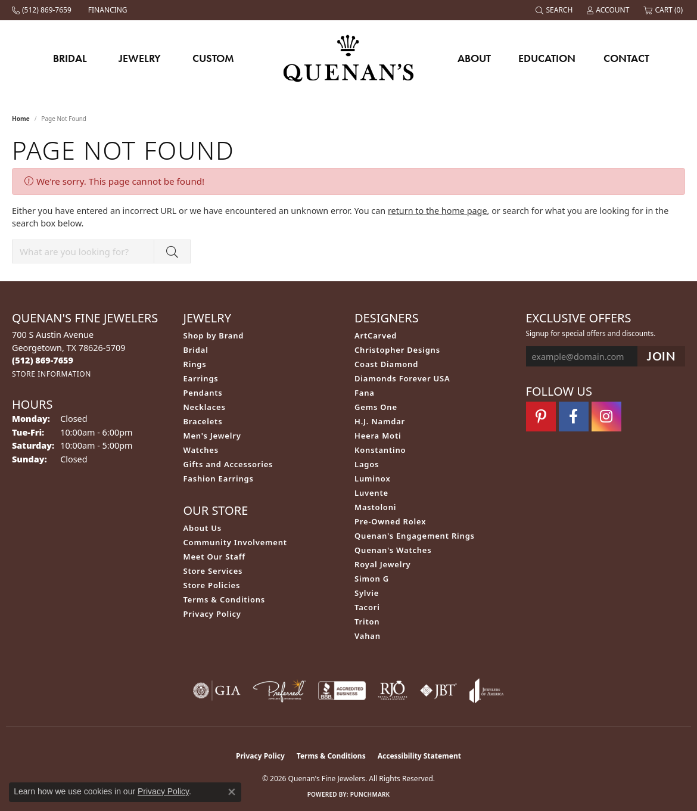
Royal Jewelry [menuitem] (382, 564)
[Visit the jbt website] (438, 691)
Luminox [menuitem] (372, 478)
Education (546, 58)
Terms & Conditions (224, 599)
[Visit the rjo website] (392, 691)
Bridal (70, 58)
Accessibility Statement (419, 756)
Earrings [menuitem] (201, 378)
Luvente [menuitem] (371, 492)
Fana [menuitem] (364, 392)
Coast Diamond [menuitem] (386, 364)
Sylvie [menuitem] (366, 593)
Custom (213, 58)
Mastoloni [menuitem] (375, 507)
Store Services (213, 570)
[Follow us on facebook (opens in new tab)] (574, 416)
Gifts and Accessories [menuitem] (228, 464)
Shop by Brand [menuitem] (213, 335)
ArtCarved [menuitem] (375, 335)
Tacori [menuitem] (367, 607)
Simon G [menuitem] (371, 578)
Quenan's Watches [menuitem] (393, 550)
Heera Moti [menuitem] (377, 435)
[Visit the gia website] (217, 691)
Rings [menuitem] (195, 364)
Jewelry (140, 58)
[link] (43, 10)
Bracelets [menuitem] (203, 421)
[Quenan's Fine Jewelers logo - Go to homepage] (349, 58)
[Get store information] (51, 374)
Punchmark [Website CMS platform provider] (370, 794)
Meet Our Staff (214, 556)
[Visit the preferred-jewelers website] (279, 691)
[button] (555, 10)
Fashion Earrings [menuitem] (218, 478)
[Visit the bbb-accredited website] (342, 691)
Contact (626, 58)
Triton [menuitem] (366, 621)
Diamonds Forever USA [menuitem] (402, 378)
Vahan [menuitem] (367, 635)
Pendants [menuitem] (203, 392)
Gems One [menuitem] (375, 407)
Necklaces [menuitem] (204, 407)
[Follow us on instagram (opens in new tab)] (606, 416)
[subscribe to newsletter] (661, 356)
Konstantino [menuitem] (380, 450)
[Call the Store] (42, 360)
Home (21, 118)
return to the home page (437, 210)
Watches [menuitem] (201, 450)
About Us (202, 528)
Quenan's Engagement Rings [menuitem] (414, 535)
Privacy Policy (212, 613)
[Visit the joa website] (486, 691)
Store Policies (212, 585)
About (474, 58)
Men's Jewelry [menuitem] (212, 435)
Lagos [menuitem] (366, 464)
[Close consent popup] (231, 792)
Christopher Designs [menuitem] (397, 349)
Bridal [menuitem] (196, 349)
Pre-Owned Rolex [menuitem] (390, 521)
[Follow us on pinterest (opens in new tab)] (541, 416)
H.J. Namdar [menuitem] (379, 421)
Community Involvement (235, 542)
